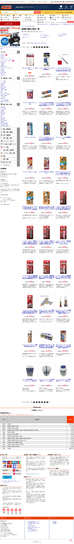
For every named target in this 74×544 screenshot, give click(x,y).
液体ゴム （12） (26, 37)
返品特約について (32, 528)
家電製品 (52, 15)
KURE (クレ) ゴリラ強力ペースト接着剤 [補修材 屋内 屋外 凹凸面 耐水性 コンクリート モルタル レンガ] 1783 (46, 208)
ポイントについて (32, 531)
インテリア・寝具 (4, 19)
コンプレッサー (58, 12)
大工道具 (2, 70)
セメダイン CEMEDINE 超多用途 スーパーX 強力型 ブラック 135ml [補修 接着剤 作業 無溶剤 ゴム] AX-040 (63, 104)
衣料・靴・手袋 (41, 19)
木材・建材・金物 (66, 17)
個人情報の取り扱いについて (56, 24)
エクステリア (65, 19)
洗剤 (1, 91)
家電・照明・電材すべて (5, 126)
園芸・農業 (40, 15)
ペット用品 (3, 17)
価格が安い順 (37, 43)
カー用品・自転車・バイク (8, 144)
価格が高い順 (43, 43)
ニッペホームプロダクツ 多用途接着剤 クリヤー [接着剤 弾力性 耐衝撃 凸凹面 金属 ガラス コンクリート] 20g (63, 277)
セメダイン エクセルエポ (30, 137)
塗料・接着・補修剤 (7, 132)
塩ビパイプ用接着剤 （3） (45, 35)
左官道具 (2, 65)
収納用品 (2, 88)
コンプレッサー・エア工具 (6, 60)
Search (37, 12)
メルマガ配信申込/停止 (33, 530)
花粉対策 (70, 12)
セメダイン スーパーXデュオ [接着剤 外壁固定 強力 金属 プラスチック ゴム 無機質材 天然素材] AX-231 (63, 312)
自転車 (15, 19)
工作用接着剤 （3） (61, 35)
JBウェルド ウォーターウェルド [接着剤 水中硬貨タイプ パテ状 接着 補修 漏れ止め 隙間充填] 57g (63, 346)
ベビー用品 (3, 97)
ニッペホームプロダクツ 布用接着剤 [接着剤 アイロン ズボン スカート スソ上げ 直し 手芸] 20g (63, 242)
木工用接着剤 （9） (26, 34)
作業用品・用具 (4, 66)
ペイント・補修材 (17, 15)
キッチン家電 (3, 108)
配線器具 (2, 121)
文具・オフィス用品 (54, 17)
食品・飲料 (65, 15)
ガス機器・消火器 (4, 124)
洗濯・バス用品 (4, 92)
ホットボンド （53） (44, 34)
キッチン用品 (3, 81)
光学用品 (2, 114)
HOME (23, 26)
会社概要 (54, 521)
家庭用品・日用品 (41, 17)
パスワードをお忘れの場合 (61, 22)
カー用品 (28, 17)
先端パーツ (3, 56)
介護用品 (2, 98)
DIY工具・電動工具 (5, 15)
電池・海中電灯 (4, 120)
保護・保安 (3, 73)
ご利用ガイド (33, 2)
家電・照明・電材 (6, 104)
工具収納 (2, 63)
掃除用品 (2, 84)
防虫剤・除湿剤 (4, 95)
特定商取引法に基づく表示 (68, 24)
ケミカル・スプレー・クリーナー (7, 59)
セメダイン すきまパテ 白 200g (30, 171)
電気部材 (2, 118)
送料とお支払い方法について (43, 24)
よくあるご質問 (42, 2)
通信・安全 (3, 117)
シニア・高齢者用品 (5, 100)
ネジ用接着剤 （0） (43, 37)
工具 (3, 52)
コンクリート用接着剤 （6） (63, 34)
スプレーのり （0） (26, 35)
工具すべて (3, 75)
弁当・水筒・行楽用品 (5, 94)
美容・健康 (28, 19)
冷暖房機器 (3, 107)
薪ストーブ (63, 12)
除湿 (67, 12)
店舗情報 (54, 523)
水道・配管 (53, 19)
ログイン (52, 22)
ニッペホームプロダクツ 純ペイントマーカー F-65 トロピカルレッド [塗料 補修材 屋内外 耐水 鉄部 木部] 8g (63, 69)
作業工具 (2, 57)
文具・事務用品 (6, 135)
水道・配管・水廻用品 (7, 150)
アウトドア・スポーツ (30, 15)
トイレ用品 (3, 82)
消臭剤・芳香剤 (4, 89)
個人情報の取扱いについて (33, 521)
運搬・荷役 (3, 62)
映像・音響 (3, 113)
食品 (3, 156)
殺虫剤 (2, 85)
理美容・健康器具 (4, 123)
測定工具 (2, 69)
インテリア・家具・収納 (8, 153)
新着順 (32, 43)
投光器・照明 (3, 72)
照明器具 (2, 111)
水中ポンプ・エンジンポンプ (6, 68)
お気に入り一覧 (40, 22)
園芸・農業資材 (6, 129)
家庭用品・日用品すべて (5, 101)
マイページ (47, 22)
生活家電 (2, 110)
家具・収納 (16, 17)
